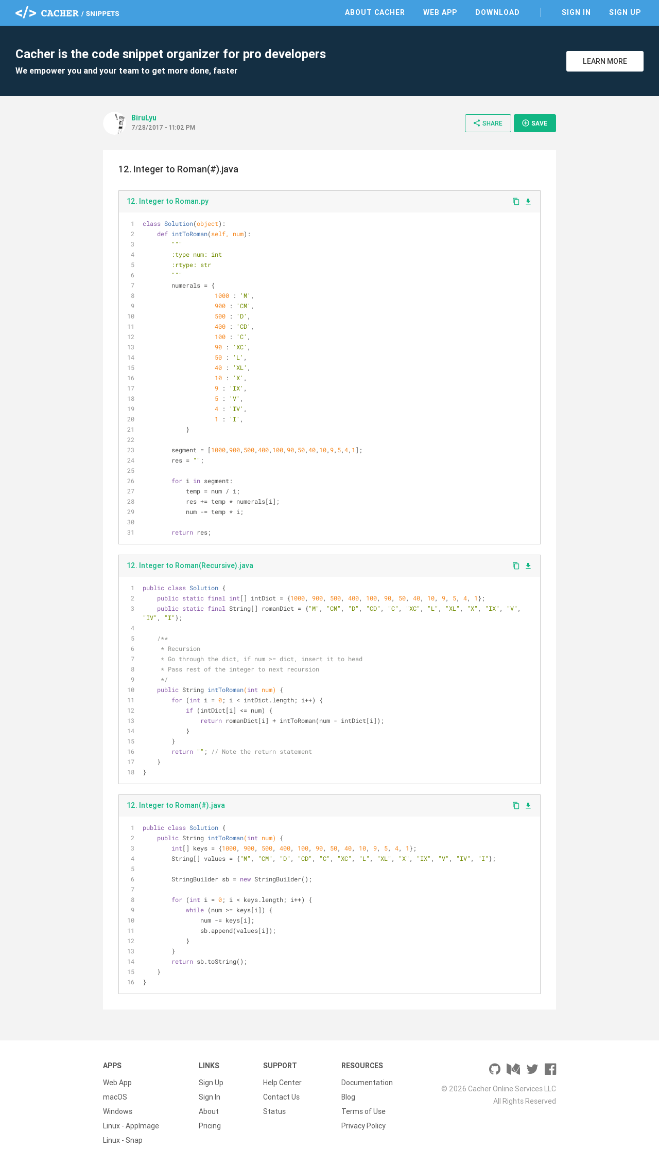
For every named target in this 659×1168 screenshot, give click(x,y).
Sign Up (625, 12)
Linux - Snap (123, 1140)
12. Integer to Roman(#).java (176, 805)
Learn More (605, 61)
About (209, 1111)
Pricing (210, 1125)
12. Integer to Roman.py (168, 201)
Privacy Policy (363, 1125)
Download (497, 12)
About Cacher (375, 12)
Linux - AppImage (131, 1125)
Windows (117, 1111)
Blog (348, 1097)
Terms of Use (363, 1111)
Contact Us (281, 1097)
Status (274, 1111)
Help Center (282, 1082)
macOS (115, 1097)
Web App (440, 12)
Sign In (576, 12)
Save (534, 123)
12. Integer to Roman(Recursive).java (190, 565)
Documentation (367, 1082)
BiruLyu (144, 117)
